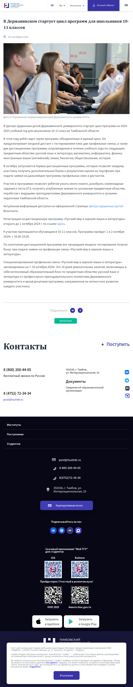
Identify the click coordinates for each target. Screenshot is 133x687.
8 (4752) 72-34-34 (17, 393)
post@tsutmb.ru (13, 399)
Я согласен (66, 675)
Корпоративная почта (65, 505)
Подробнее (35, 667)
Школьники (66, 320)
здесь (61, 224)
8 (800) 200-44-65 (17, 369)
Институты (77, 5)
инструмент (52, 662)
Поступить (115, 344)
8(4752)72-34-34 (66, 478)
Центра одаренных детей (106, 206)
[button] (119, 78)
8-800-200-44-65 (66, 468)
